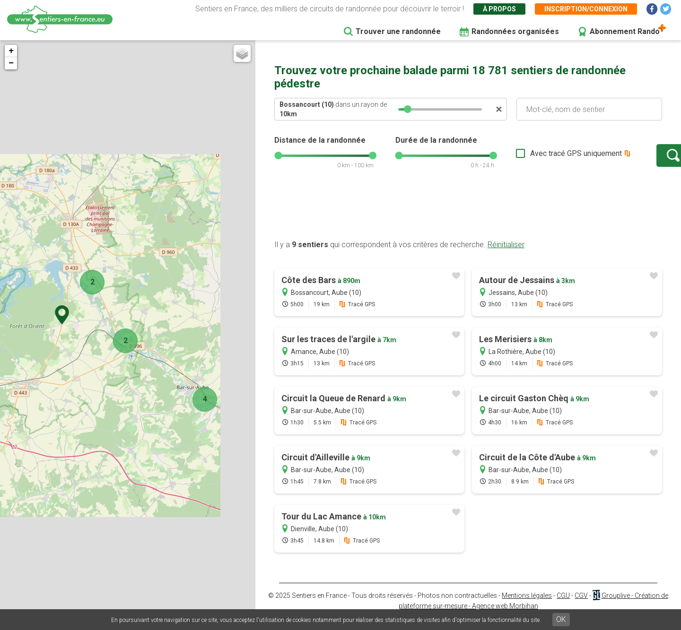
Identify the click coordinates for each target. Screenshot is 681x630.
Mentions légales (527, 605)
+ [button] (11, 51)
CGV (581, 605)
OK (561, 619)
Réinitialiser (506, 254)
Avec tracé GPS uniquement (546, 158)
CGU (563, 605)
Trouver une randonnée (398, 31)
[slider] (407, 109)
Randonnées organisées (515, 31)
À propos (499, 9)
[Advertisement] (468, 219)
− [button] (11, 63)
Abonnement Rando (625, 31)
